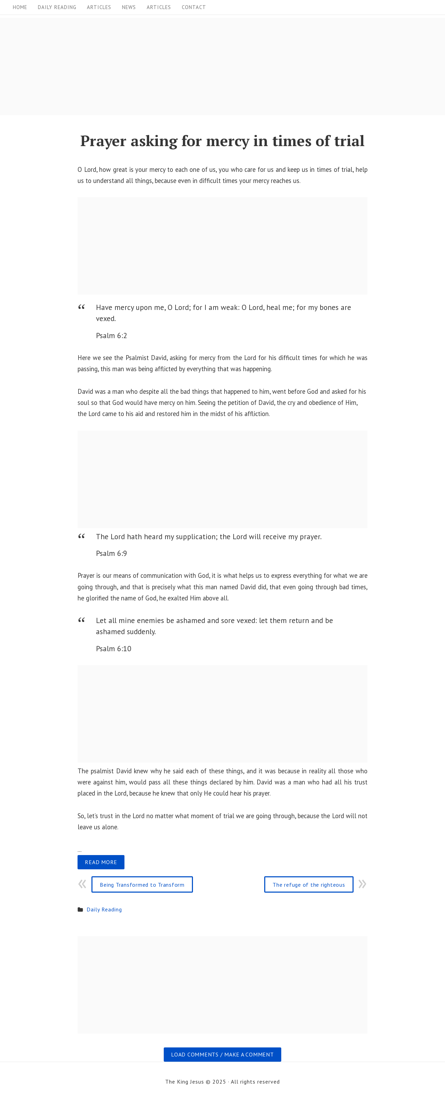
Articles (99, 7)
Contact (194, 7)
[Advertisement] (208, 66)
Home (20, 7)
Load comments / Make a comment (222, 1054)
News (129, 7)
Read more (101, 862)
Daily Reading (57, 7)
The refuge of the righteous (309, 884)
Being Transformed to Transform (142, 884)
